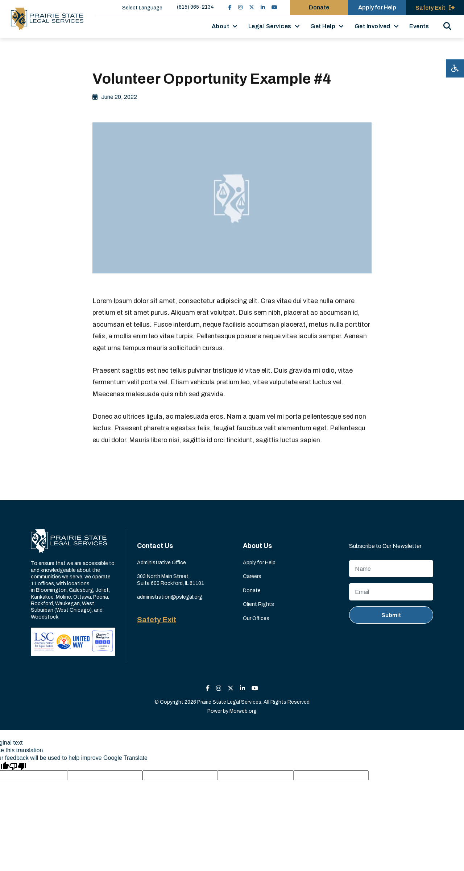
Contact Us (155, 545)
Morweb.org (243, 711)
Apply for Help (259, 562)
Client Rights (258, 604)
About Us (257, 545)
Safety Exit (156, 620)
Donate (252, 590)
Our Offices (256, 618)
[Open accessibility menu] (455, 68)
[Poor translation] (17, 766)
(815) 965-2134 (195, 7)
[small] (230, 7)
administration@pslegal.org (169, 597)
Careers (252, 576)
